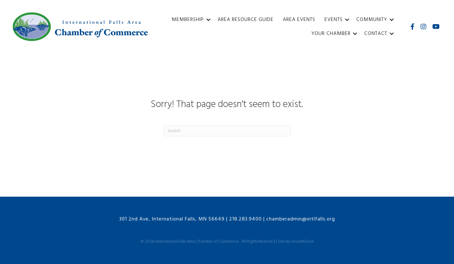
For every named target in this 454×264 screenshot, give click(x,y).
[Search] (227, 130)
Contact (375, 34)
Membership (188, 20)
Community (371, 20)
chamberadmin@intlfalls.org (300, 219)
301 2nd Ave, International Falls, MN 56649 (172, 219)
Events (334, 20)
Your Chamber (331, 34)
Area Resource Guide (246, 20)
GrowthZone (302, 241)
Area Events (299, 20)
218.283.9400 (245, 219)
